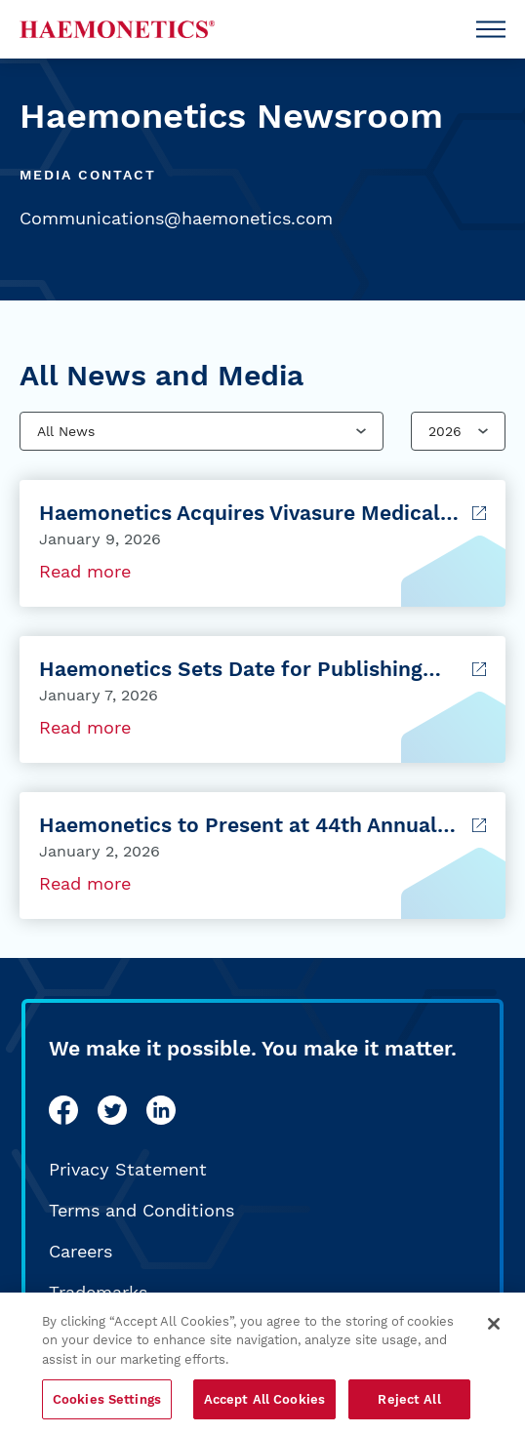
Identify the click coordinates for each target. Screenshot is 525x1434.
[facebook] (63, 1110)
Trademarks (98, 1292)
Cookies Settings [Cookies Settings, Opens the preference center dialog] (107, 1405)
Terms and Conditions (141, 1210)
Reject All (409, 1405)
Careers (80, 1251)
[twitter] (112, 1110)
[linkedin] (161, 1110)
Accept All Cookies (264, 1405)
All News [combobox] (66, 431)
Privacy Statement (128, 1169)
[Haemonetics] (117, 29)
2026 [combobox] (445, 431)
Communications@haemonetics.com (176, 218)
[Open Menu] (490, 29)
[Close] (493, 1329)
